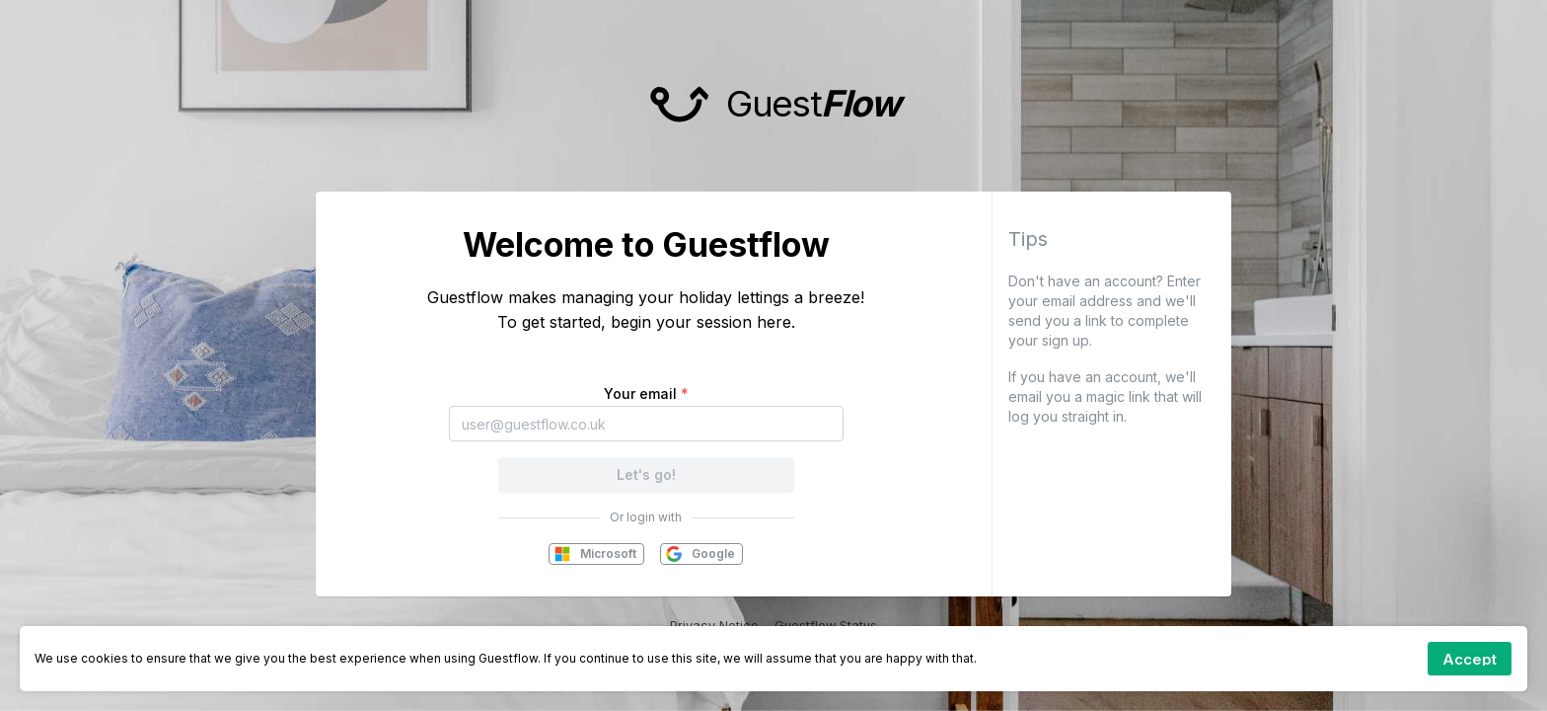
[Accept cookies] (1469, 658)
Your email (646, 393)
